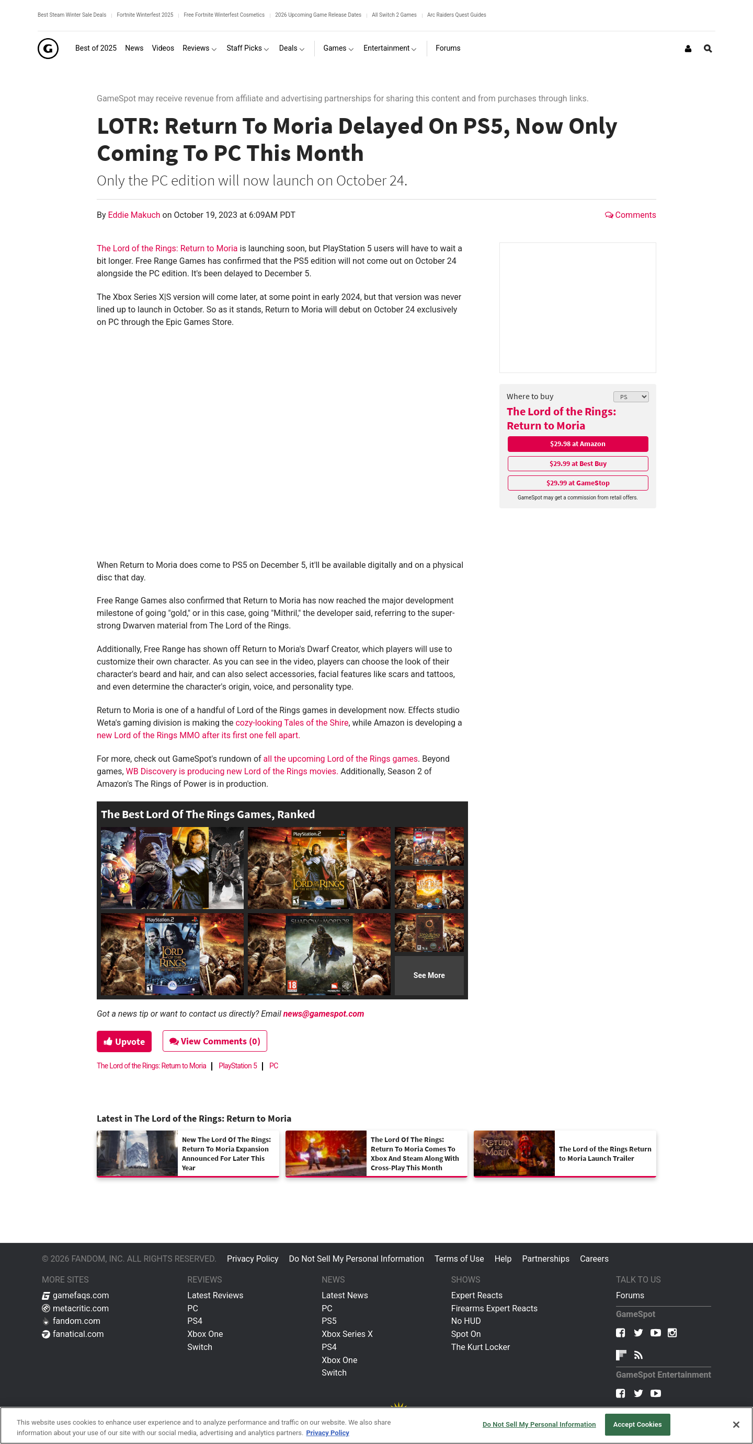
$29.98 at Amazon (578, 443)
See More (429, 975)
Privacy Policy (253, 1259)
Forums (630, 1295)
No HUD (466, 1321)
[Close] (736, 1424)
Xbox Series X (347, 1334)
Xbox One (205, 1334)
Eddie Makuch (135, 215)
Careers (594, 1259)
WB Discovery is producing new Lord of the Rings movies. (232, 771)
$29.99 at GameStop (578, 482)
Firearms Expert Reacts (494, 1308)
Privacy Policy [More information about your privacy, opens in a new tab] (327, 1433)
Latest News (345, 1295)
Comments (630, 215)
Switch (199, 1347)
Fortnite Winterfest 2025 (145, 15)
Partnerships (545, 1259)
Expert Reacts (477, 1295)
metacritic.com (75, 1308)
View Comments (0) (214, 1041)
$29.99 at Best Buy (578, 463)
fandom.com (71, 1321)
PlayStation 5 (238, 1066)
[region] (376, 1425)
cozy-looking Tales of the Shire (291, 723)
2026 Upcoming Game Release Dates (318, 15)
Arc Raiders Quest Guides (456, 15)
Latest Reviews (215, 1295)
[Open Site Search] (708, 49)
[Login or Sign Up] (688, 49)
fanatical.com (73, 1334)
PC (273, 1066)
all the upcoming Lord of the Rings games (341, 759)
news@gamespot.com (323, 1014)
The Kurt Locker (480, 1347)
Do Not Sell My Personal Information (356, 1259)
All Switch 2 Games (394, 15)
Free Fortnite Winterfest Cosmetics (224, 15)
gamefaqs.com (75, 1295)
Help (503, 1259)
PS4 (194, 1321)
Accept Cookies (637, 1424)
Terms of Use (459, 1259)
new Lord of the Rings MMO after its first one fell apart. (198, 735)
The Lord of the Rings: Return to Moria (562, 418)
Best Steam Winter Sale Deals (72, 15)
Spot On (466, 1334)
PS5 (329, 1321)
